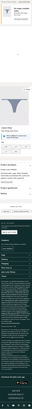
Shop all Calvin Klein (24, 2)
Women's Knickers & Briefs (8, 2)
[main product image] (8, 14)
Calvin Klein (6, 211)
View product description (21, 19)
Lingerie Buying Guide (7, 182)
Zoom (26, 89)
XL (14, 152)
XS (4, 147)
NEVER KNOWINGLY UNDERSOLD (16, 394)
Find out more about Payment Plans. (10, 323)
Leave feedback (7, 248)
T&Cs (12, 337)
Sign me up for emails (9, 232)
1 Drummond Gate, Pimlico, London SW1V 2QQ (17, 291)
